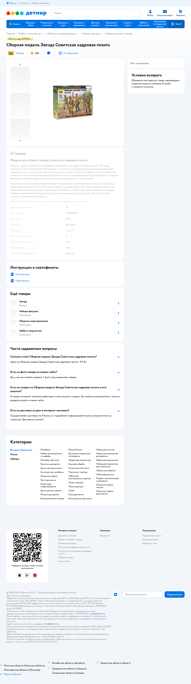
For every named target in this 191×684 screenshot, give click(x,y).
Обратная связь (65, 557)
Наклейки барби (76, 464)
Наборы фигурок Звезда (118, 33)
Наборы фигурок (91, 33)
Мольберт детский (50, 460)
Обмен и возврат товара (70, 539)
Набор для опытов (105, 449)
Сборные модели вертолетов (104, 492)
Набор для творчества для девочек (107, 454)
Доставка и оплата (67, 535)
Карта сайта (64, 561)
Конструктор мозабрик (52, 472)
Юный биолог (75, 449)
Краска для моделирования (48, 485)
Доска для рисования (51, 490)
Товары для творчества (79, 460)
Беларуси (26, 595)
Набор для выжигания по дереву (51, 454)
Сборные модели (49, 476)
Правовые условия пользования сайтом (56, 592)
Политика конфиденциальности (74, 547)
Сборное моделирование (61, 33)
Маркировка (22, 280)
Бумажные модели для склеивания (79, 454)
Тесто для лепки (48, 480)
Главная (10, 33)
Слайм (71, 490)
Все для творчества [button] (21, 450)
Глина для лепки (76, 494)
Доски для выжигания (51, 468)
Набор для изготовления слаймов (79, 477)
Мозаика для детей (50, 494)
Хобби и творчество (29, 33)
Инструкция (22, 274)
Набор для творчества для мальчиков (107, 465)
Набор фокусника (105, 474)
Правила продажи (67, 543)
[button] (176, 24)
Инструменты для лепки (80, 498)
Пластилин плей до (77, 472)
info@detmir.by (97, 613)
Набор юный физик (106, 470)
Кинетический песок (78, 468)
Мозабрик (46, 449)
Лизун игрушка (75, 482)
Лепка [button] (13, 454)
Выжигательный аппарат (52, 498)
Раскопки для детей (50, 464)
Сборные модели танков (104, 486)
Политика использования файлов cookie (74, 552)
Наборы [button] (14, 458)
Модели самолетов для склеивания (107, 479)
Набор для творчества (107, 460)
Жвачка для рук (75, 486)
